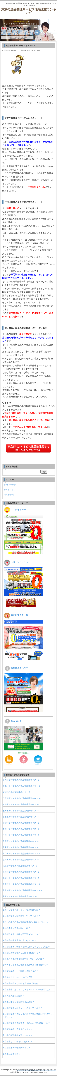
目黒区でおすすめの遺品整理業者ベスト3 (21, 780)
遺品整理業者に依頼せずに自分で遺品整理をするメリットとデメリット (28, 1015)
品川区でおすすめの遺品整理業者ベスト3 (21, 872)
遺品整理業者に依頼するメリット (17, 1029)
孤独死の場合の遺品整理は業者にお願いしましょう (25, 922)
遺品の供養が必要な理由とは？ (16, 928)
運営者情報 (9, 494)
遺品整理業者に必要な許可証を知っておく (21, 934)
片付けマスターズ (19, 615)
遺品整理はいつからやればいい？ (17, 1041)
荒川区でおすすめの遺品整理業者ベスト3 (21, 859)
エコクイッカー (18, 509)
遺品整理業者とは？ (11, 1054)
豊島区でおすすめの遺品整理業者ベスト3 (21, 841)
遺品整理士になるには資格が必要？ (18, 1002)
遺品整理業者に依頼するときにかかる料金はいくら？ (26, 1023)
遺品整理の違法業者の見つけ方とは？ (19, 940)
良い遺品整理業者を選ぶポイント (17, 1035)
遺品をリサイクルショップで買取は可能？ (21, 910)
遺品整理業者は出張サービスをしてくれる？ (22, 1008)
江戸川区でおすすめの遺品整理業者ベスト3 (22, 798)
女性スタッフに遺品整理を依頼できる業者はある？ (25, 965)
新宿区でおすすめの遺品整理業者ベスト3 (21, 823)
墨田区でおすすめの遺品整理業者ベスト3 (21, 811)
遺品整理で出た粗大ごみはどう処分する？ (21, 953)
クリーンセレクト (19, 562)
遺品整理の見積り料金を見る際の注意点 (20, 983)
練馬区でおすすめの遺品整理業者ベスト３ (21, 786)
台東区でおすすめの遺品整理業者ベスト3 (21, 817)
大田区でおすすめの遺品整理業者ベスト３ (21, 884)
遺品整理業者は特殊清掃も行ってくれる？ (21, 916)
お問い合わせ (10, 484)
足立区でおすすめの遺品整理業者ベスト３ (21, 853)
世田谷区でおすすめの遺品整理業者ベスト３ (22, 890)
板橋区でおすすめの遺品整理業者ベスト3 (21, 878)
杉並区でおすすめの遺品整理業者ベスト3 (21, 835)
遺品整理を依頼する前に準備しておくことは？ (23, 959)
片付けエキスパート (20, 668)
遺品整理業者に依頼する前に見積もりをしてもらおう (26, 946)
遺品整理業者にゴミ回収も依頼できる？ (20, 971)
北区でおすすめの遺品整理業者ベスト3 (20, 866)
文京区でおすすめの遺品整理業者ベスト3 (21, 847)
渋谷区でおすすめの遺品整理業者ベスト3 (21, 804)
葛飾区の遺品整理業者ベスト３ (16, 792)
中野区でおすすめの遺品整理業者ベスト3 (21, 829)
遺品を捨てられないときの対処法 (17, 977)
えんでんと (16, 720)
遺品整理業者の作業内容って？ (16, 1047)
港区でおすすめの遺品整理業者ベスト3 (20, 896)
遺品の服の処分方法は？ (13, 996)
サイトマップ (10, 489)
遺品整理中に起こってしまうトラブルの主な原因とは (26, 989)
